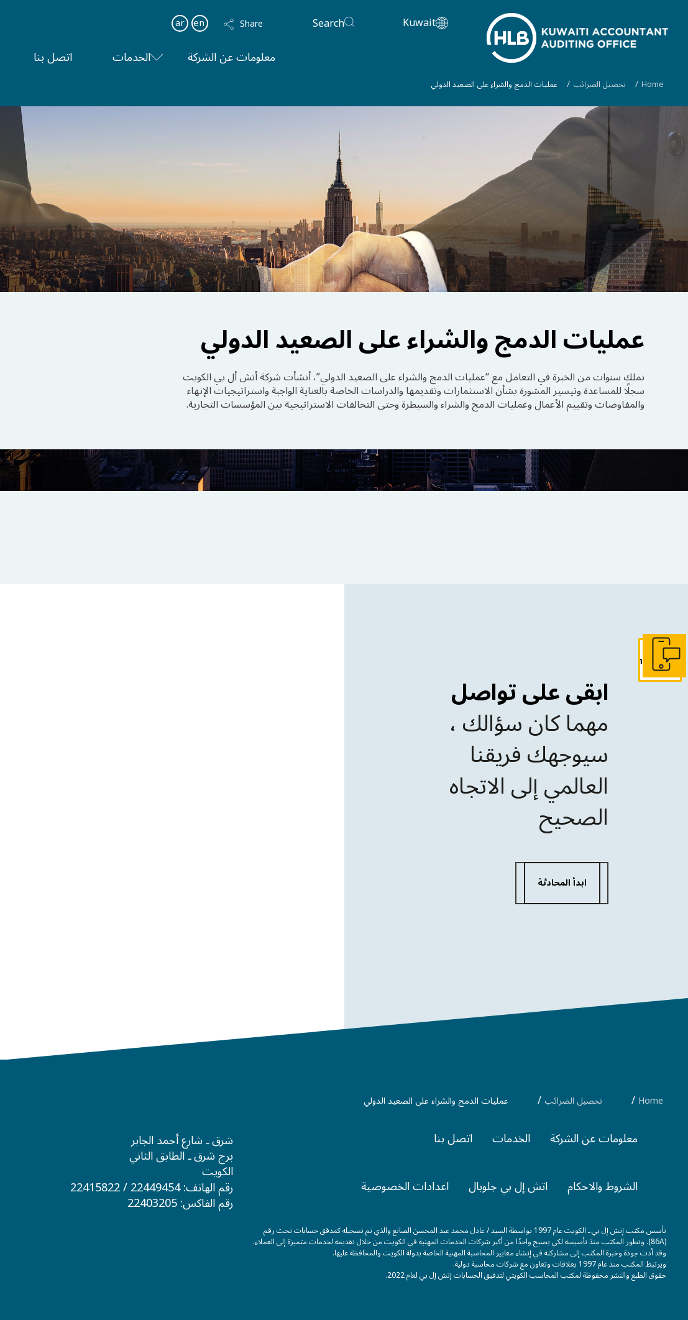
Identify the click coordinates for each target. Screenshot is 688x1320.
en (198, 23)
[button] (255, 24)
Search (328, 23)
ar (180, 23)
